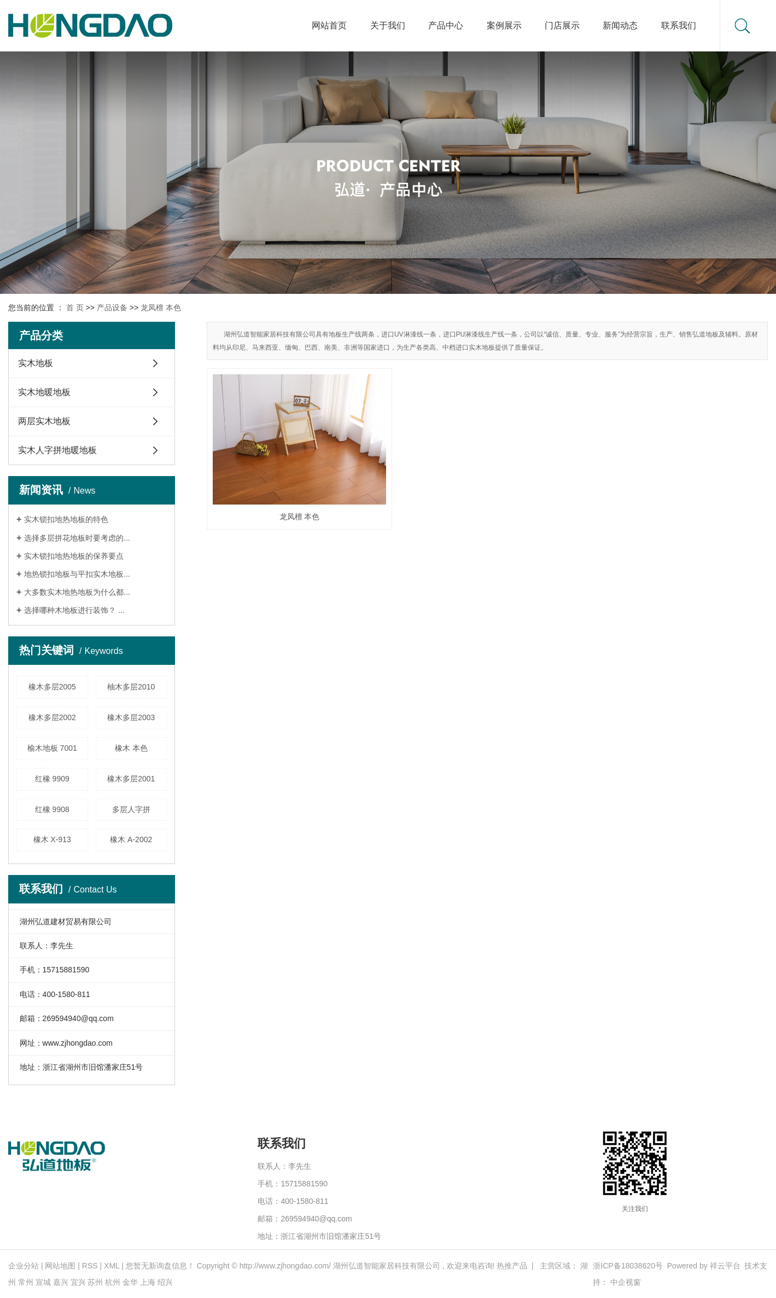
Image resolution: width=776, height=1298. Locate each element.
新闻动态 (620, 25)
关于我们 (387, 25)
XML (111, 1265)
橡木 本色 (131, 748)
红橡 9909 (52, 778)
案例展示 (504, 25)
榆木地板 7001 (52, 748)
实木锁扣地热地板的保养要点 (74, 556)
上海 (147, 1282)
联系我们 (678, 25)
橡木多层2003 (131, 717)
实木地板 (35, 363)
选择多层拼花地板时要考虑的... (77, 538)
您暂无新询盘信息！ (160, 1265)
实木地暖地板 (44, 392)
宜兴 (78, 1282)
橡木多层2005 (52, 686)
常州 (25, 1282)
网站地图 (60, 1265)
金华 (130, 1282)
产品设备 (112, 307)
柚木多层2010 (131, 686)
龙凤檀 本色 (161, 307)
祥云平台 (725, 1265)
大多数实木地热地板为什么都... (77, 592)
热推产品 (512, 1265)
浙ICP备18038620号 (628, 1265)
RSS (90, 1265)
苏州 (95, 1282)
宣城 (43, 1282)
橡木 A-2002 (131, 839)
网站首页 (329, 25)
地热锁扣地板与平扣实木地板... (77, 574)
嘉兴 (60, 1282)
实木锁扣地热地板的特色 (66, 519)
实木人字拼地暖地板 (57, 450)
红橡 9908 (52, 809)
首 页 (75, 307)
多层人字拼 (131, 809)
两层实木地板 (44, 421)
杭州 (112, 1282)
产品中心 (445, 25)
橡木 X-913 (52, 839)
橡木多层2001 (131, 778)
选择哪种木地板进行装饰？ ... (74, 610)
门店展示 (562, 25)
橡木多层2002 (52, 717)
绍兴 (165, 1282)
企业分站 (23, 1265)
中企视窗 (625, 1282)
